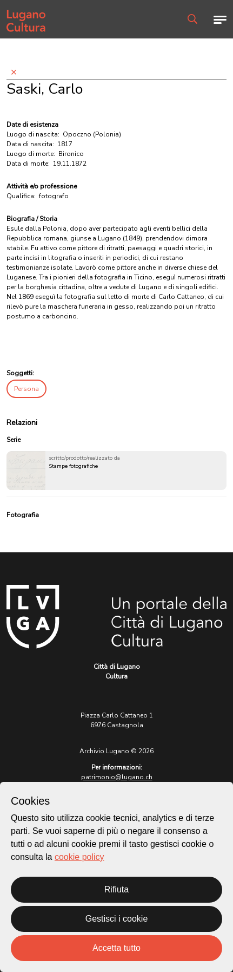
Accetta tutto (116, 948)
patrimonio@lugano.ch (116, 777)
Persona (26, 388)
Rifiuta (116, 889)
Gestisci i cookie (116, 918)
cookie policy (79, 857)
